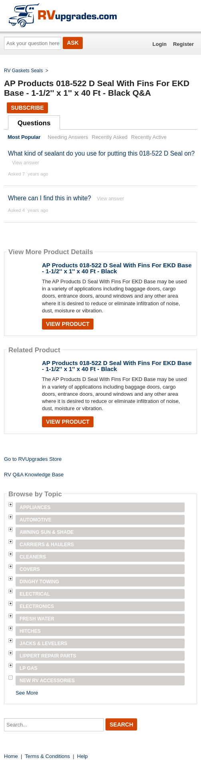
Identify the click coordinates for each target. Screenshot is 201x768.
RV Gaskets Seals (23, 70)
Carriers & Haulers (47, 544)
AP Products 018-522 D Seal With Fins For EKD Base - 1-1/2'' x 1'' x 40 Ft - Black (117, 268)
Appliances (35, 507)
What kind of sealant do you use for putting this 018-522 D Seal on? (101, 153)
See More (27, 693)
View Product (68, 324)
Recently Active (149, 137)
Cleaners (33, 557)
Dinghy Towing (39, 581)
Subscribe (27, 108)
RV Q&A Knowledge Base (34, 475)
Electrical (35, 594)
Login (160, 44)
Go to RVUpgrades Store (33, 459)
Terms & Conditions (47, 756)
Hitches (30, 631)
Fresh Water (37, 619)
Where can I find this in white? (49, 198)
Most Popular (24, 137)
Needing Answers (68, 137)
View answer (25, 163)
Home (11, 756)
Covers (30, 569)
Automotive (36, 520)
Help (82, 756)
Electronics (37, 606)
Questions (34, 123)
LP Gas (28, 668)
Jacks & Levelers (43, 643)
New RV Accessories (47, 680)
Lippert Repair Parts (48, 656)
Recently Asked (110, 137)
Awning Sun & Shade (47, 532)
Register (183, 44)
